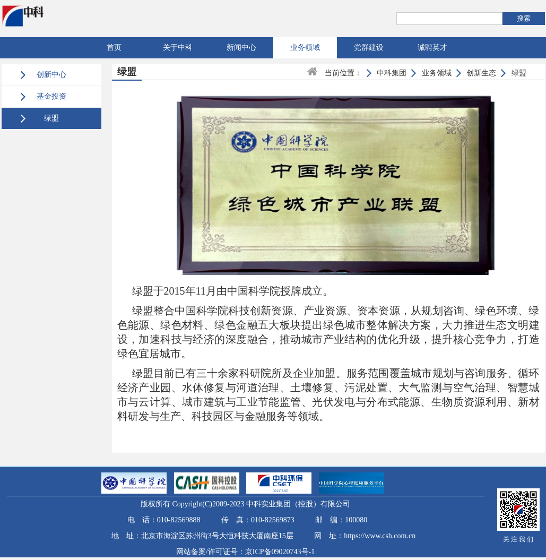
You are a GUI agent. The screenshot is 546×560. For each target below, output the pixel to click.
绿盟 (51, 118)
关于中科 (178, 47)
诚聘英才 (432, 47)
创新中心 (51, 75)
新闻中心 (241, 47)
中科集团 (391, 73)
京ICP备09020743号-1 (280, 552)
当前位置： (343, 73)
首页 (114, 47)
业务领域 (305, 47)
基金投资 (51, 96)
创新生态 (481, 73)
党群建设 (369, 47)
